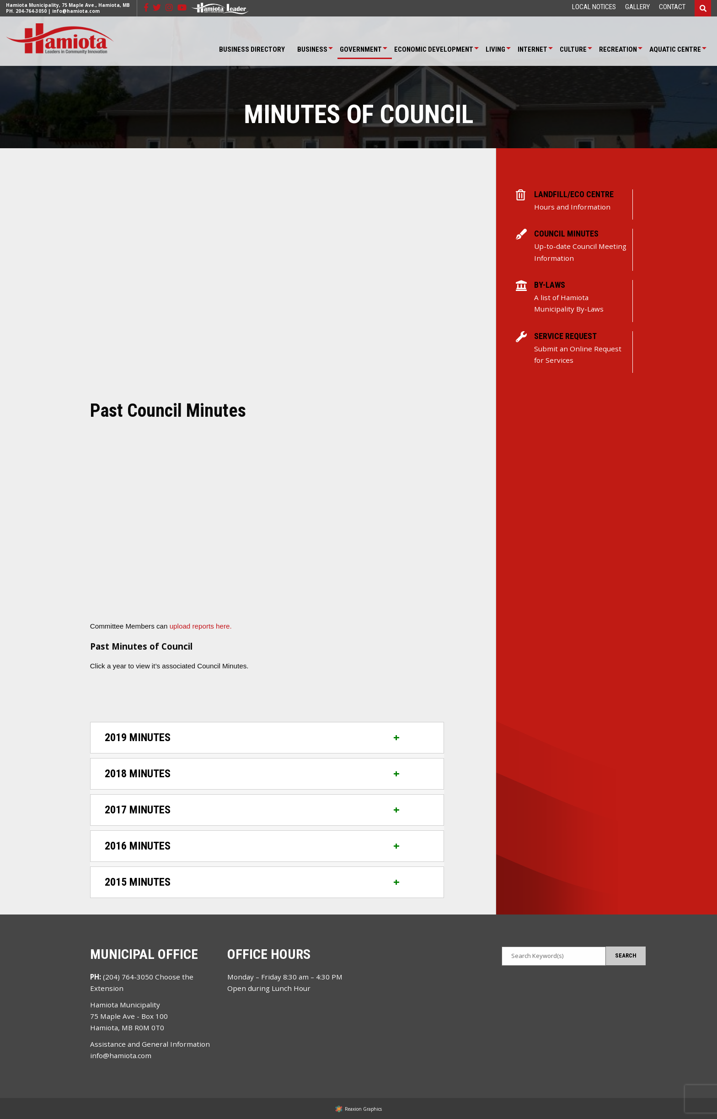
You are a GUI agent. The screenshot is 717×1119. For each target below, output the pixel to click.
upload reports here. (201, 626)
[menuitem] (594, 7)
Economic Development (433, 49)
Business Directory (252, 49)
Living (495, 49)
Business (312, 49)
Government (361, 49)
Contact (672, 7)
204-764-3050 (31, 11)
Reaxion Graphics (363, 1109)
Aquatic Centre (675, 49)
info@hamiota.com (76, 11)
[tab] (267, 737)
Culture (573, 49)
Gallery (637, 7)
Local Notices (594, 7)
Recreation (618, 49)
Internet (532, 49)
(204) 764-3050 (128, 976)
